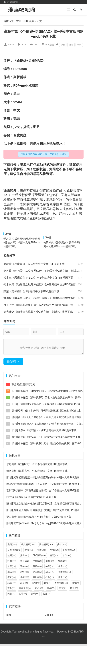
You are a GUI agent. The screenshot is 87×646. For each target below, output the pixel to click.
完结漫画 (46, 546)
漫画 (6, 190)
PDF (16, 69)
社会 (51, 590)
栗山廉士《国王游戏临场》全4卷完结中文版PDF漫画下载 (38, 518)
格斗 (24, 563)
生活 (62, 568)
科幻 (11, 563)
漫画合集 (25, 590)
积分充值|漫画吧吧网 (23, 386)
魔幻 (50, 563)
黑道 (46, 596)
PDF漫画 (29, 21)
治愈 (47, 585)
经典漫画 (28, 546)
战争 (50, 579)
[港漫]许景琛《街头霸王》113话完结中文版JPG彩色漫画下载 (45, 439)
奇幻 (66, 557)
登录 (27, 347)
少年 (62, 546)
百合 (11, 590)
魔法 (11, 574)
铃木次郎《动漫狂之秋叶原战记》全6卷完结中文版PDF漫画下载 (42, 284)
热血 (24, 557)
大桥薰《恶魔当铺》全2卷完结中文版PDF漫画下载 (34, 264)
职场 (62, 563)
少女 (63, 45)
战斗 (35, 585)
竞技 (37, 568)
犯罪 (23, 596)
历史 (62, 579)
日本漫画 (14, 552)
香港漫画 (64, 574)
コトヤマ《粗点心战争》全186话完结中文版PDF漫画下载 (38, 305)
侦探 (24, 579)
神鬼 (50, 568)
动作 (37, 563)
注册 (62, 347)
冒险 (41, 552)
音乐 (34, 596)
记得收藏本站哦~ (12, 2)
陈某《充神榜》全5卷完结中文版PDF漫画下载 (31, 291)
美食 (11, 596)
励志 (50, 574)
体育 (37, 574)
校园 (11, 557)
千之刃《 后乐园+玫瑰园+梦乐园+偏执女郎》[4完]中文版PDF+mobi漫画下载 (21, 242)
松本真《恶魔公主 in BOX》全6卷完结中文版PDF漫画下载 (38, 277)
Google (49, 617)
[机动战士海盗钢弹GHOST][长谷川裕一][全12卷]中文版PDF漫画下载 (44, 486)
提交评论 (12, 363)
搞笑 (71, 45)
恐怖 (23, 204)
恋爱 (11, 579)
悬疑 (11, 568)
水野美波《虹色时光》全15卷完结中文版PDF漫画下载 (37, 466)
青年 (24, 568)
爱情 (29, 552)
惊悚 (62, 590)
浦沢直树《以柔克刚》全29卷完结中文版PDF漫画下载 (37, 473)
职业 (74, 590)
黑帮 (42, 204)
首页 (18, 21)
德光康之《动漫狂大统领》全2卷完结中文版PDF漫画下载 (38, 311)
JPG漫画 (69, 552)
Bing (8, 617)
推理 (76, 585)
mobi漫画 (61, 585)
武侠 (11, 585)
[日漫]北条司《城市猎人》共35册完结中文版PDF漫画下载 (43, 432)
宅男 (79, 45)
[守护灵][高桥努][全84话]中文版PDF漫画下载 (31, 499)
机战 (39, 590)
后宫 (24, 585)
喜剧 (37, 579)
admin (11, 44)
